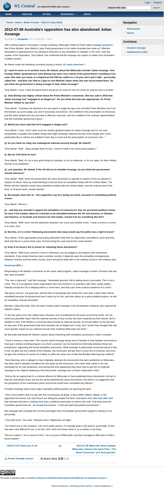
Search (130, 33)
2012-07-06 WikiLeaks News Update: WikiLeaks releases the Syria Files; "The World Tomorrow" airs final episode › (94, 449)
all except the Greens (44, 405)
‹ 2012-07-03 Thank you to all (21, 445)
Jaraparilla (22, 39)
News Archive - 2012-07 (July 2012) (43, 22)
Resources (66, 14)
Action (46, 14)
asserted (106, 45)
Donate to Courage (136, 48)
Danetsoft (63, 486)
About (87, 14)
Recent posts (133, 29)
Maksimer (107, 486)
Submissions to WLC (137, 52)
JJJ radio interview (72, 64)
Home (9, 22)
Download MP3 (12, 265)
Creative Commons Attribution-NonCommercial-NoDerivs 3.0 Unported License (66, 478)
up (59, 445)
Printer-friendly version (20, 458)
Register (158, 2)
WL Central (24, 6)
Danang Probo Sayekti (82, 486)
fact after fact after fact (100, 398)
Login (147, 2)
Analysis (27, 14)
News (8, 14)
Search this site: (117, 7)
